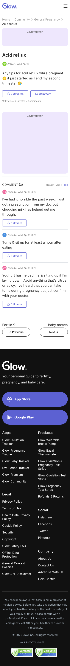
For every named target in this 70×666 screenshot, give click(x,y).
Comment (43, 93)
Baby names (58, 325)
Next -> (53, 332)
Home (6, 19)
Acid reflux (9, 24)
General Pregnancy (47, 19)
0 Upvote (14, 223)
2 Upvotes (15, 93)
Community (22, 19)
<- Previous (16, 332)
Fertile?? (8, 325)
